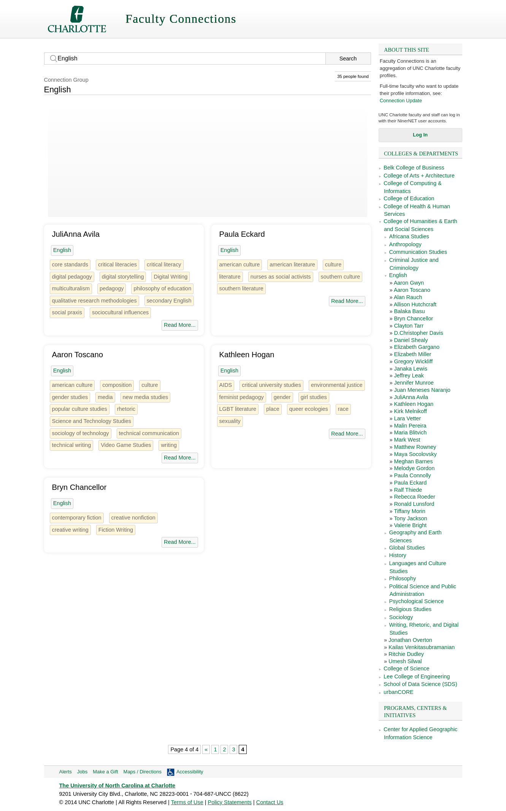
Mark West (407, 440)
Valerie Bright (410, 525)
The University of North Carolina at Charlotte (117, 785)
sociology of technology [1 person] (80, 433)
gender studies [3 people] (70, 397)
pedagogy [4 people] (112, 288)
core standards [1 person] (70, 264)
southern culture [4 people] (340, 277)
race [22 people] (343, 409)
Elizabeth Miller (412, 354)
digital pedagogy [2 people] (72, 277)
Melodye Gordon (414, 468)
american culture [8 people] (239, 264)
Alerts (65, 772)
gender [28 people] (282, 397)
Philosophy (402, 578)
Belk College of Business (414, 168)
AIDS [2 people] (225, 385)
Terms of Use (187, 802)
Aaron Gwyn (409, 283)
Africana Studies (409, 236)
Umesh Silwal (405, 661)
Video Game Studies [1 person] (126, 445)
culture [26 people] (333, 264)
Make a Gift (105, 772)
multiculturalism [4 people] (71, 288)
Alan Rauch (408, 297)
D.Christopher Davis (418, 333)
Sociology (401, 617)
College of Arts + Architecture (419, 176)
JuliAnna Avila (411, 397)
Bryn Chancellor (413, 318)
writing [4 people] (169, 445)
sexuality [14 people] (230, 421)
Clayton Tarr (409, 326)
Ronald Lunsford (414, 504)
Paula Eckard (410, 483)
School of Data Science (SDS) (420, 684)
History (397, 555)
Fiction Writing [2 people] (115, 530)
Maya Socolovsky (415, 454)
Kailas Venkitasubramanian (422, 647)
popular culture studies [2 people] (79, 409)
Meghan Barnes (413, 461)
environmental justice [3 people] (337, 385)
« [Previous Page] (206, 749)
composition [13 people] (117, 385)
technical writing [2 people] (71, 445)
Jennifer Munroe (413, 383)
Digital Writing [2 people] (170, 277)
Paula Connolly (412, 475)
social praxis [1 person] (67, 312)
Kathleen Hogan (413, 404)
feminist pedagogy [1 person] (241, 397)
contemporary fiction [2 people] (77, 518)
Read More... (179, 325)
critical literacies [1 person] (117, 264)
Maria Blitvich (410, 432)
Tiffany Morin (409, 511)
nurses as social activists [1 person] (281, 277)
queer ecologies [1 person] (308, 409)
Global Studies (407, 548)
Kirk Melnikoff (410, 411)
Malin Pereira (410, 426)
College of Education (409, 198)
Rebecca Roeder (414, 497)
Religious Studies (410, 609)
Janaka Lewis (410, 369)
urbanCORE (399, 692)
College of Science (406, 668)
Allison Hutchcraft (415, 304)
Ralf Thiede (408, 490)
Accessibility (189, 772)
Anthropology (405, 244)
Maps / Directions (143, 772)
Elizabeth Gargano (416, 347)
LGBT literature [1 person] (238, 409)
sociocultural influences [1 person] (120, 312)
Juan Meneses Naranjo (422, 390)
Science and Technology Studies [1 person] (91, 421)
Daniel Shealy (411, 340)
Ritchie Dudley (406, 654)
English (398, 275)
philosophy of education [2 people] (162, 288)
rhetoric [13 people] (126, 409)
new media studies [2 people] (145, 397)
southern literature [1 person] (241, 288)
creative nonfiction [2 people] (133, 518)
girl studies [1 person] (314, 397)
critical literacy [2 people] (164, 264)
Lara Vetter (407, 418)
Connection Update (401, 100)
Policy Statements (230, 802)
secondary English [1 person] (169, 301)
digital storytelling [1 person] (123, 277)
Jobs (82, 772)
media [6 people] (105, 397)
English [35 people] (62, 250)
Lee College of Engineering (417, 676)
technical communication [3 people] (149, 433)
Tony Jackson (410, 518)
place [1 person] (272, 409)
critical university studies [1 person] (271, 385)
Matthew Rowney (415, 447)
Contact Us (269, 802)
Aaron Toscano (412, 290)
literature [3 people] (230, 277)
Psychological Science (416, 601)
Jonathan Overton (410, 640)
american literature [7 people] (292, 264)
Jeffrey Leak (409, 375)
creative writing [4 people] (70, 530)
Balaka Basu (409, 311)
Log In (420, 135)
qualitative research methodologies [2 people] (94, 301)
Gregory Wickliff (413, 361)
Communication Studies (418, 252)
